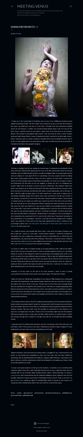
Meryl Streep (22, 244)
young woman (15, 375)
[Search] (71, 6)
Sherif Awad (17, 33)
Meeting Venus (32, 6)
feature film (19, 380)
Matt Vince (47, 427)
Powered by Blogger (41, 423)
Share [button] (12, 405)
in (19, 121)
